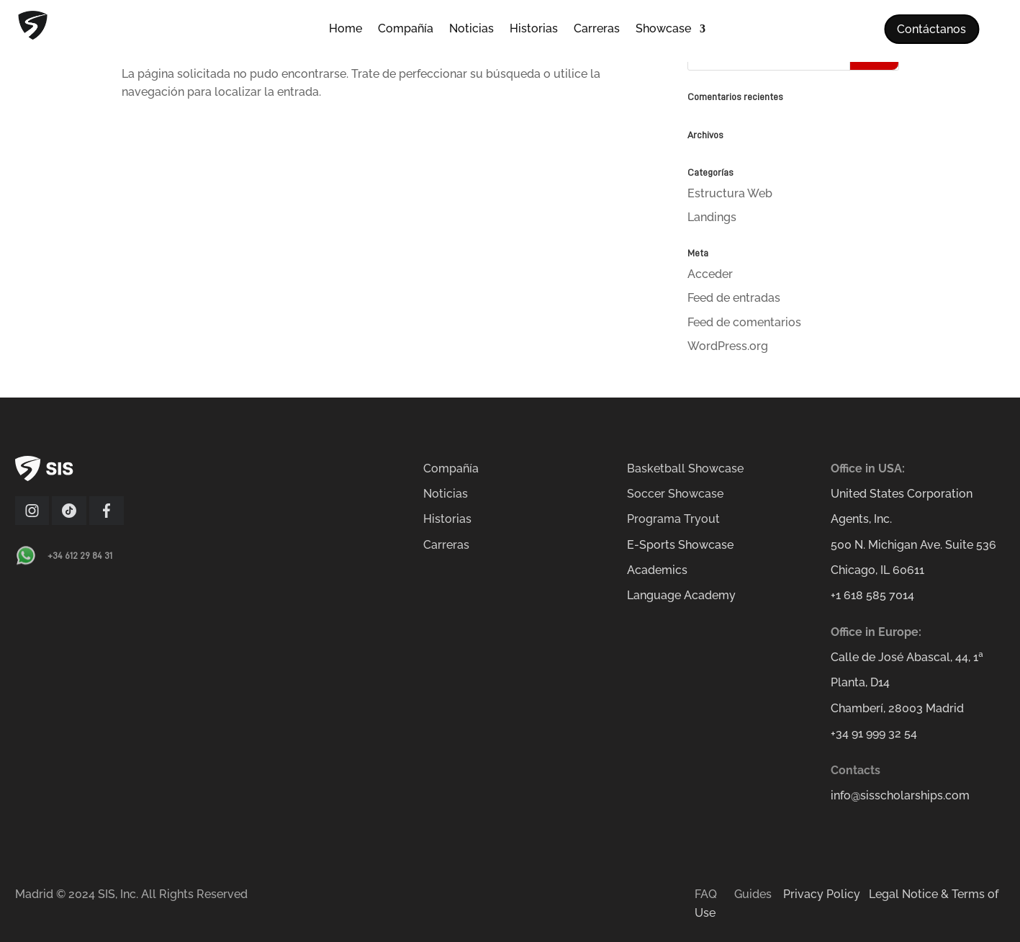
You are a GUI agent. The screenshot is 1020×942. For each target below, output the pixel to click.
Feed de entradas (733, 298)
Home (345, 29)
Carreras (597, 29)
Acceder (710, 274)
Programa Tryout (673, 519)
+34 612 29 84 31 (80, 555)
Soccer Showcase (675, 494)
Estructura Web (729, 193)
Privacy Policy (821, 894)
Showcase (663, 29)
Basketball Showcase (685, 468)
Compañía (405, 29)
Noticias (471, 29)
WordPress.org (727, 346)
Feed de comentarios (744, 322)
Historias (534, 29)
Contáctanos (931, 29)
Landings (711, 217)
